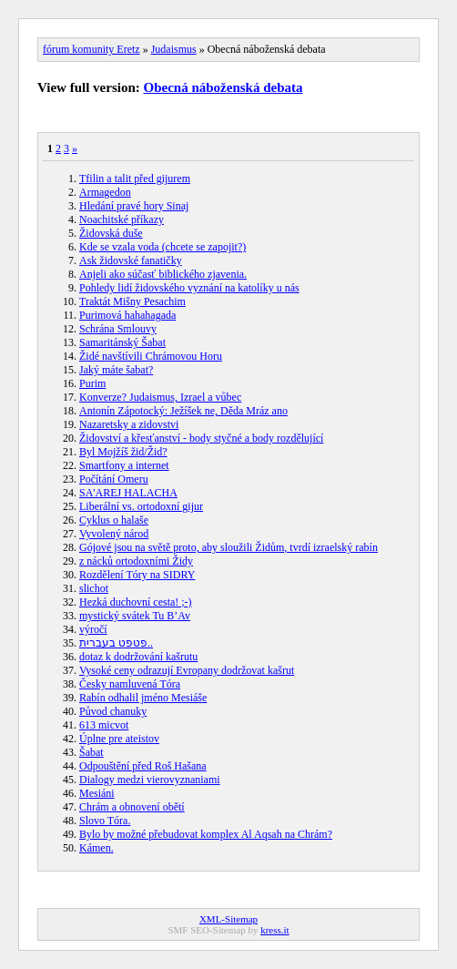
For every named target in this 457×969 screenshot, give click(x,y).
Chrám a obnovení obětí (132, 807)
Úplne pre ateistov (119, 738)
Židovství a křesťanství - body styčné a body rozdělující (201, 438)
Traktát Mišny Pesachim (132, 301)
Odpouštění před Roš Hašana (143, 766)
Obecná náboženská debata (223, 87)
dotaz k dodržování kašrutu (138, 656)
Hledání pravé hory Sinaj (133, 205)
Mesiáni (97, 793)
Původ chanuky (113, 711)
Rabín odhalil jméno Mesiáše (143, 697)
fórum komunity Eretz (91, 49)
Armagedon (105, 192)
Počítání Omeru (113, 479)
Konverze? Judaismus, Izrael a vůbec (160, 397)
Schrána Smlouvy (118, 328)
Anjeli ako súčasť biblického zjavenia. (163, 274)
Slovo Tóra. (104, 820)
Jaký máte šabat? (116, 369)
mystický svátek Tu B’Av (134, 615)
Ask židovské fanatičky (130, 260)
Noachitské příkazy (121, 219)
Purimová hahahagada (127, 315)
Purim (92, 383)
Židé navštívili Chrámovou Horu (150, 356)
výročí (93, 629)
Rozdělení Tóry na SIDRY (137, 574)
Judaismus (174, 49)
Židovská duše (111, 233)
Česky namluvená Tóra (129, 684)
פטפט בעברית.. (116, 643)
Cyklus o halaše (113, 520)
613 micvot (103, 725)
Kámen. (96, 848)
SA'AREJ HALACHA (128, 492)
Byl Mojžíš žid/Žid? (123, 451)
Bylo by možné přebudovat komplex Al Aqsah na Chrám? (205, 834)
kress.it (274, 929)
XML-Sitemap (228, 918)
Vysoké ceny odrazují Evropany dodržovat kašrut (186, 670)
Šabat (91, 752)
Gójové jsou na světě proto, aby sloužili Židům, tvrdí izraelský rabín (228, 547)
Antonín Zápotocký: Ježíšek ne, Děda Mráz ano (183, 410)
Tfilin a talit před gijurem (134, 178)
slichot (93, 588)
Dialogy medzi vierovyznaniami (149, 779)
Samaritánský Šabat (122, 342)
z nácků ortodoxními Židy (136, 561)
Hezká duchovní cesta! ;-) (135, 602)
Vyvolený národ (113, 533)
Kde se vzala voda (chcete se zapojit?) (162, 246)
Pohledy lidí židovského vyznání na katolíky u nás (189, 287)
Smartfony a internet (124, 465)
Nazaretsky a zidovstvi (128, 424)
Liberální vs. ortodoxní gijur (141, 506)
